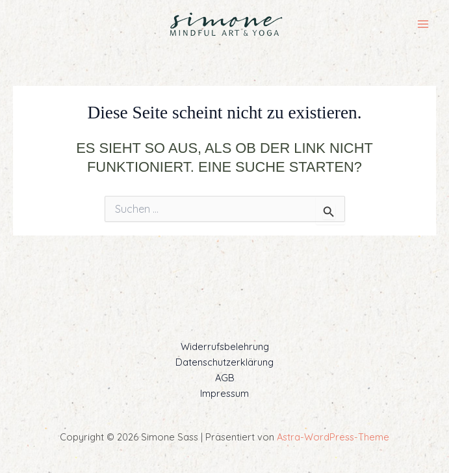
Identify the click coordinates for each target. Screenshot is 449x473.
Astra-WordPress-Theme (333, 437)
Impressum (224, 393)
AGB (225, 378)
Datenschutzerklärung (224, 362)
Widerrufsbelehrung (225, 346)
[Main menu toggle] (423, 24)
